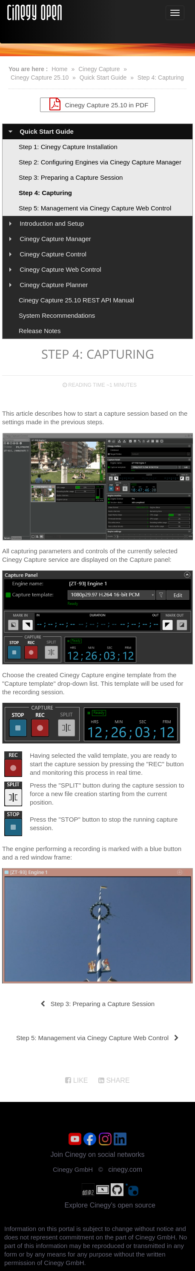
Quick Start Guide (103, 77)
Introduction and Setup (52, 223)
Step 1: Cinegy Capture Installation (68, 146)
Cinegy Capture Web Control (60, 269)
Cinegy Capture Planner (54, 284)
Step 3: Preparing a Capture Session (71, 177)
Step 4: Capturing (161, 77)
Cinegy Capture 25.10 (40, 77)
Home (59, 69)
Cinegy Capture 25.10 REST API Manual (76, 300)
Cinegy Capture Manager (55, 238)
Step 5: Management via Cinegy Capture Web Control (95, 208)
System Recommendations (57, 315)
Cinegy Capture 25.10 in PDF (98, 104)
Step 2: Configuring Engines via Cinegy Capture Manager (100, 162)
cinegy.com (125, 1169)
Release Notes (39, 330)
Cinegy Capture (99, 69)
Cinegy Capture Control (53, 254)
